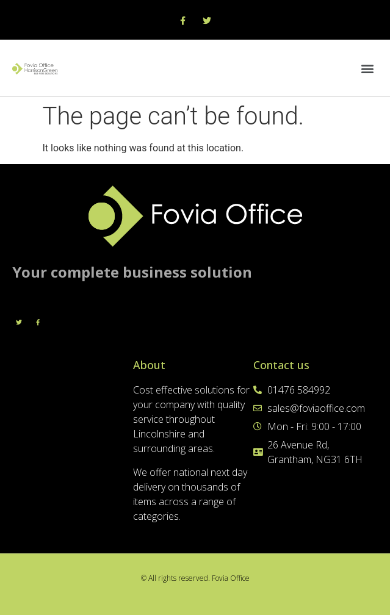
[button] (368, 68)
